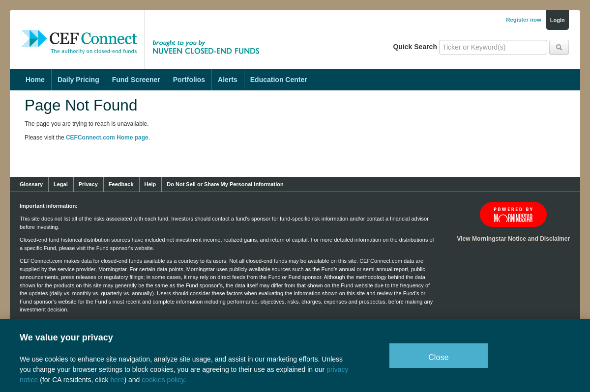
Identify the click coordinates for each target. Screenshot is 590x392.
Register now (523, 20)
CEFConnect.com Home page (107, 137)
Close (438, 357)
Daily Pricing (78, 80)
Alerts (227, 80)
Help (150, 184)
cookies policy (163, 380)
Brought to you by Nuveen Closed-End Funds (209, 32)
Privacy (88, 184)
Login (557, 20)
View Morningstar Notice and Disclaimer (513, 238)
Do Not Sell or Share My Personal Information (225, 184)
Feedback (121, 184)
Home (35, 80)
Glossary (31, 184)
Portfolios (189, 80)
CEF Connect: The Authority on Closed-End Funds (79, 32)
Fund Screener (136, 80)
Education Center (278, 80)
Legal (61, 184)
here (117, 380)
